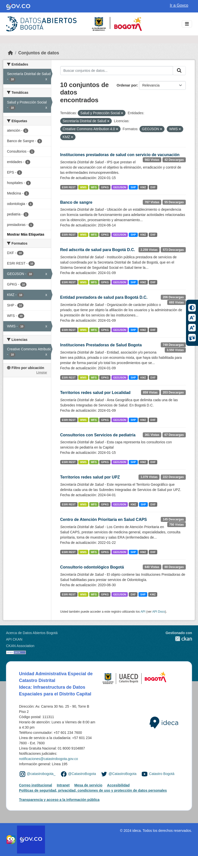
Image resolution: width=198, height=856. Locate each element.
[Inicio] (10, 52)
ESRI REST (69, 187)
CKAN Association (20, 646)
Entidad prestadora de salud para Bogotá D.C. (104, 297)
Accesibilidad (118, 785)
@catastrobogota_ (41, 774)
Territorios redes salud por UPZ (90, 477)
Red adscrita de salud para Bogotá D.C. (97, 250)
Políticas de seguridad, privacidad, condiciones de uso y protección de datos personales (93, 790)
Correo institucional (35, 785)
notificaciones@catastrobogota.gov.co (48, 759)
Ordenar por (127, 85)
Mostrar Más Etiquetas (25, 234)
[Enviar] (179, 70)
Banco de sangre (76, 202)
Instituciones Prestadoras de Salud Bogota (101, 345)
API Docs (158, 611)
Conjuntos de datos (38, 52)
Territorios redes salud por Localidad (95, 392)
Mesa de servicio (88, 785)
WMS (83, 187)
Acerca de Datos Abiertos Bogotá (32, 633)
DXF (153, 187)
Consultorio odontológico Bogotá (92, 567)
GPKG (105, 187)
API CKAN (14, 639)
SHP (133, 187)
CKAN (179, 638)
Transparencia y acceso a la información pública (59, 800)
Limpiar (41, 372)
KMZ (143, 187)
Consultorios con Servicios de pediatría (98, 435)
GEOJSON (119, 187)
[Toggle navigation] (187, 24)
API (143, 611)
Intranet (63, 785)
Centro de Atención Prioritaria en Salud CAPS (103, 519)
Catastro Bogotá (161, 774)
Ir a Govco (179, 5)
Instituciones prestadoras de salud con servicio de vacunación (120, 155)
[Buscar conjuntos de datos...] (116, 70)
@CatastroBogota (82, 774)
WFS (93, 187)
